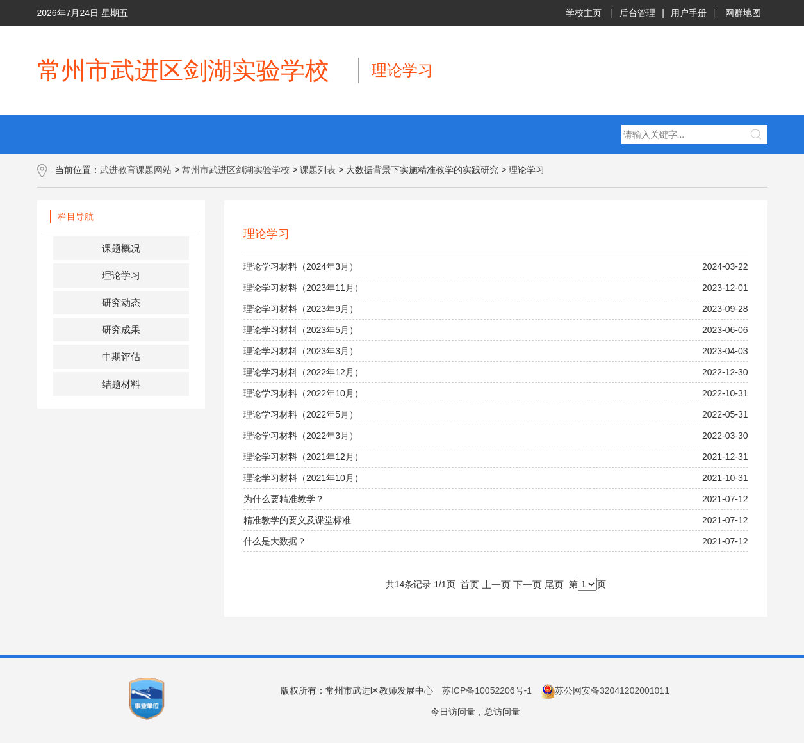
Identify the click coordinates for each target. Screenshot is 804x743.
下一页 (527, 584)
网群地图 (743, 13)
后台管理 (637, 13)
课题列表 (318, 170)
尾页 (554, 584)
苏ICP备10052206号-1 (487, 690)
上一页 (496, 584)
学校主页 (584, 13)
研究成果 (121, 329)
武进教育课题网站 (136, 170)
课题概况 (121, 248)
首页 (469, 584)
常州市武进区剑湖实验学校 (236, 170)
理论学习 (121, 275)
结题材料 (121, 384)
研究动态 (121, 302)
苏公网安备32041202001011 (605, 690)
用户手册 (689, 13)
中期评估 (121, 356)
